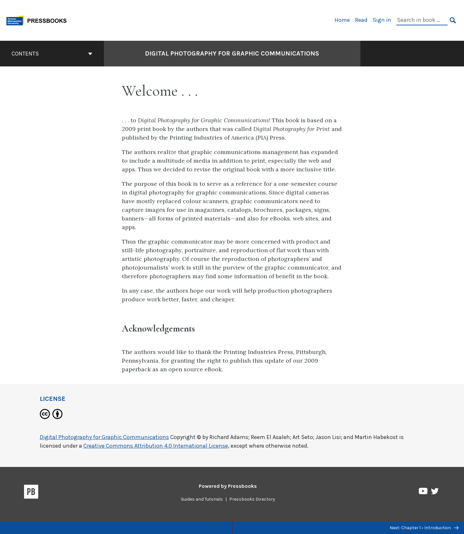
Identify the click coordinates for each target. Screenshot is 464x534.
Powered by (228, 486)
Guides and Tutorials (202, 499)
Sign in (382, 19)
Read (361, 19)
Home (342, 19)
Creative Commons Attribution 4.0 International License (155, 445)
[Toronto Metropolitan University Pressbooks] (38, 20)
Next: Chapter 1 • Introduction (424, 527)
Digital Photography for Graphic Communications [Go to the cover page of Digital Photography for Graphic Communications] (232, 53)
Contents (52, 53)
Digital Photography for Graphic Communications (104, 437)
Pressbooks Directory (252, 499)
